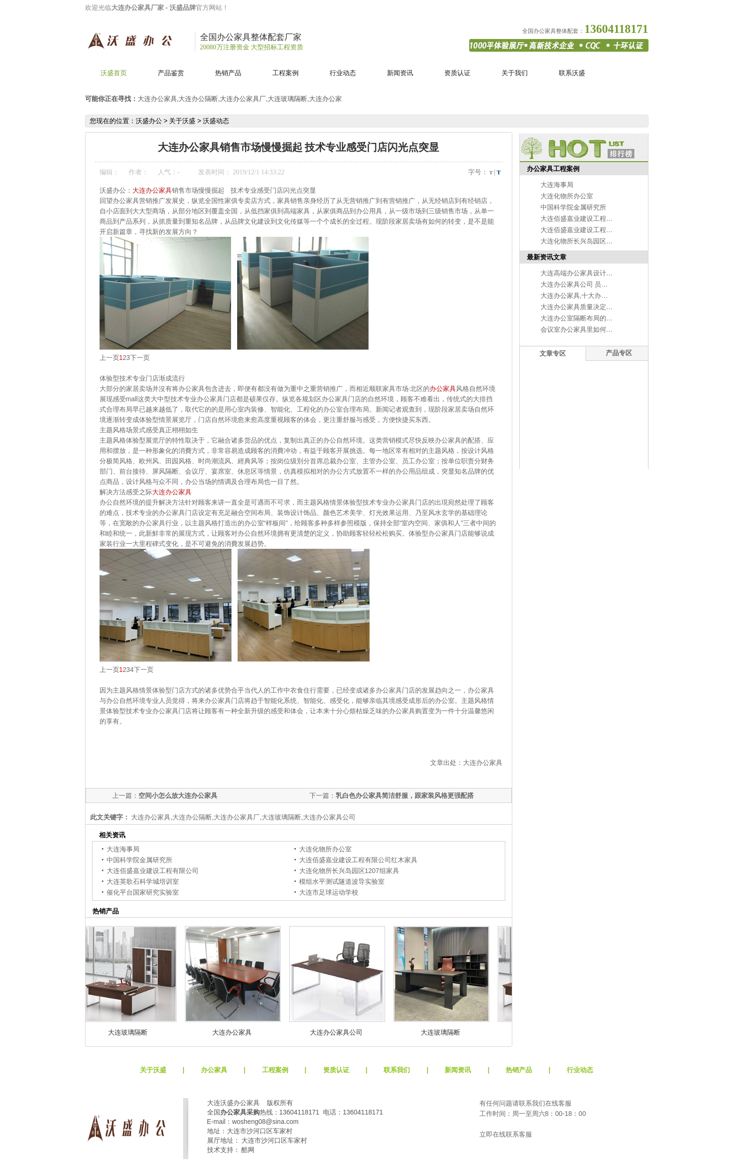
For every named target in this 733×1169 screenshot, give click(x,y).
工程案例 (285, 73)
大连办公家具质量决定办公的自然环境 (596, 307)
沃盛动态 (216, 121)
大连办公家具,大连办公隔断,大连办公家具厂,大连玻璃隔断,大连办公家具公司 (242, 817)
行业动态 (343, 73)
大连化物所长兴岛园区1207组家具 (349, 870)
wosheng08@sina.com (265, 1121)
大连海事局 (123, 849)
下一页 (140, 357)
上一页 (109, 357)
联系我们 (397, 1070)
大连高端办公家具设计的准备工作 (589, 273)
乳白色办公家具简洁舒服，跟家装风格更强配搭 (405, 795)
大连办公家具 (152, 190)
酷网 (248, 1149)
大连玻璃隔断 (128, 1032)
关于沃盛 (182, 121)
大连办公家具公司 (337, 1032)
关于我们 (515, 73)
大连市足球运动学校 (328, 892)
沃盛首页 (113, 73)
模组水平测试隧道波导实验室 (342, 881)
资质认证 (457, 73)
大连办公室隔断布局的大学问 (583, 318)
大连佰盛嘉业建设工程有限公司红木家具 (358, 860)
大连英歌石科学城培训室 (143, 881)
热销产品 (228, 73)
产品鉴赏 (171, 73)
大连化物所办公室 (325, 849)
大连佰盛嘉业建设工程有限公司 (153, 870)
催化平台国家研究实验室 (143, 892)
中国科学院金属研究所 (139, 860)
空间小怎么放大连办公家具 (178, 795)
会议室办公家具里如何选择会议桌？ (593, 329)
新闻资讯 (400, 73)
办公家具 (443, 388)
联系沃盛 (572, 73)
